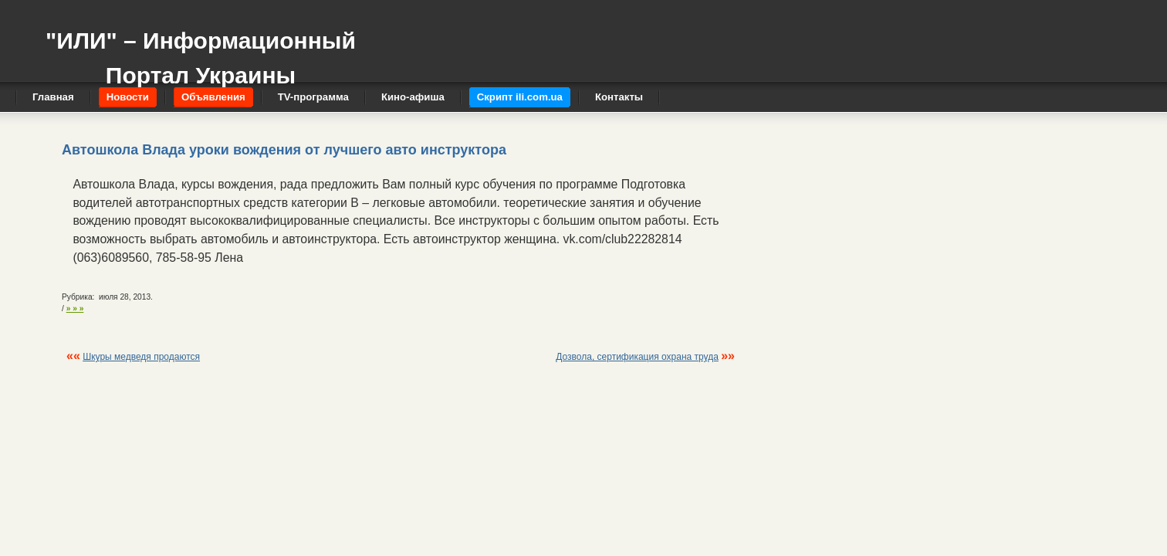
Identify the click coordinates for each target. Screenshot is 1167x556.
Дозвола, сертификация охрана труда (637, 356)
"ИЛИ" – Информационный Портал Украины (201, 50)
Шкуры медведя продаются (141, 356)
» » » (75, 308)
